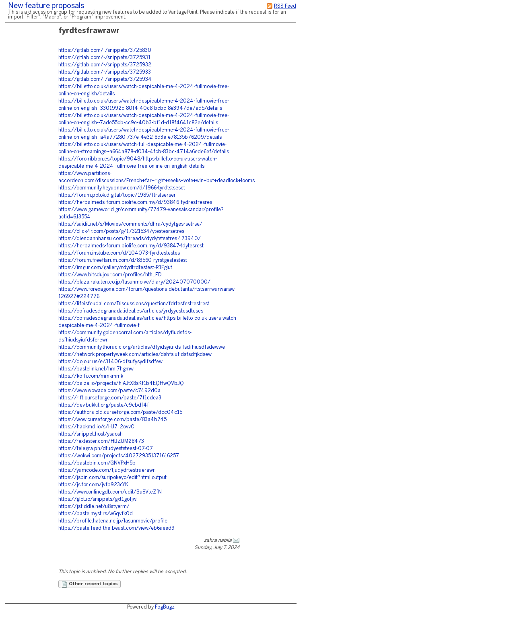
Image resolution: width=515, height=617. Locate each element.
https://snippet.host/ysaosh (90, 434)
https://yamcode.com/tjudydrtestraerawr (106, 470)
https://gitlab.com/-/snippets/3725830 (104, 50)
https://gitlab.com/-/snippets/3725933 (104, 72)
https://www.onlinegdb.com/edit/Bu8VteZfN (110, 492)
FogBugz (165, 607)
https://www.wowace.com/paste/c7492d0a (109, 391)
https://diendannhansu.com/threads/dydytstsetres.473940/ (129, 239)
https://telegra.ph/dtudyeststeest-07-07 (105, 448)
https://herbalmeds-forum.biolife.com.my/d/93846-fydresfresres (135, 202)
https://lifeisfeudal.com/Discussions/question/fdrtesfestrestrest (133, 304)
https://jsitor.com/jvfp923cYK (93, 485)
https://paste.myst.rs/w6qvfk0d (95, 514)
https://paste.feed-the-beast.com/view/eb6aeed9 (116, 528)
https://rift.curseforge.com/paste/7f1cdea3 (109, 398)
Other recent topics (89, 584)
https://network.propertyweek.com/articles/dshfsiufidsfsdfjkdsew (135, 354)
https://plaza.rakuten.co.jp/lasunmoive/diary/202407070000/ (134, 282)
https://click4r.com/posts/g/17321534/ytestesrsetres (121, 231)
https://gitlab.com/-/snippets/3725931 (104, 58)
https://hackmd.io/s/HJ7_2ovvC (96, 427)
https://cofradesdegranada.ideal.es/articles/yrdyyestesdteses (130, 311)
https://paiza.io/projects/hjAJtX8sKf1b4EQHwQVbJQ (121, 383)
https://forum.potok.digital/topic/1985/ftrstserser (117, 195)
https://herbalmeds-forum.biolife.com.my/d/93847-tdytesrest (131, 246)
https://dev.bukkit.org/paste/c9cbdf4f (103, 405)
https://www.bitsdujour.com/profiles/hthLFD (110, 275)
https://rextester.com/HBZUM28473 (101, 441)
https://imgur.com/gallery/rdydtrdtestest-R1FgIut (115, 267)
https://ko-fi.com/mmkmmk (90, 376)
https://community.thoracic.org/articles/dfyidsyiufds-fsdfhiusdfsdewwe (141, 347)
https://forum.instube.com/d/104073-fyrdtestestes (119, 253)
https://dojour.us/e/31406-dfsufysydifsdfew (110, 362)
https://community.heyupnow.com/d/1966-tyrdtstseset (121, 188)
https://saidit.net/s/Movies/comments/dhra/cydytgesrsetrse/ (130, 224)
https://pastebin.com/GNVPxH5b (97, 463)
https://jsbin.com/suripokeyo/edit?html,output (112, 477)
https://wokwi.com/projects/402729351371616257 (118, 456)
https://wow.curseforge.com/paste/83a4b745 (112, 420)
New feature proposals (46, 6)
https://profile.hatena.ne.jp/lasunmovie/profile (112, 521)
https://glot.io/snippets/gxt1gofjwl (98, 499)
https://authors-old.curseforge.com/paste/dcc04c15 (120, 412)
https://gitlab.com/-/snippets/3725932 (104, 65)
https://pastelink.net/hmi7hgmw (96, 369)
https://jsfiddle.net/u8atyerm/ (94, 506)
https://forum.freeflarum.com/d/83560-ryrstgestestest (122, 260)
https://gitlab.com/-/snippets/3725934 (105, 79)
